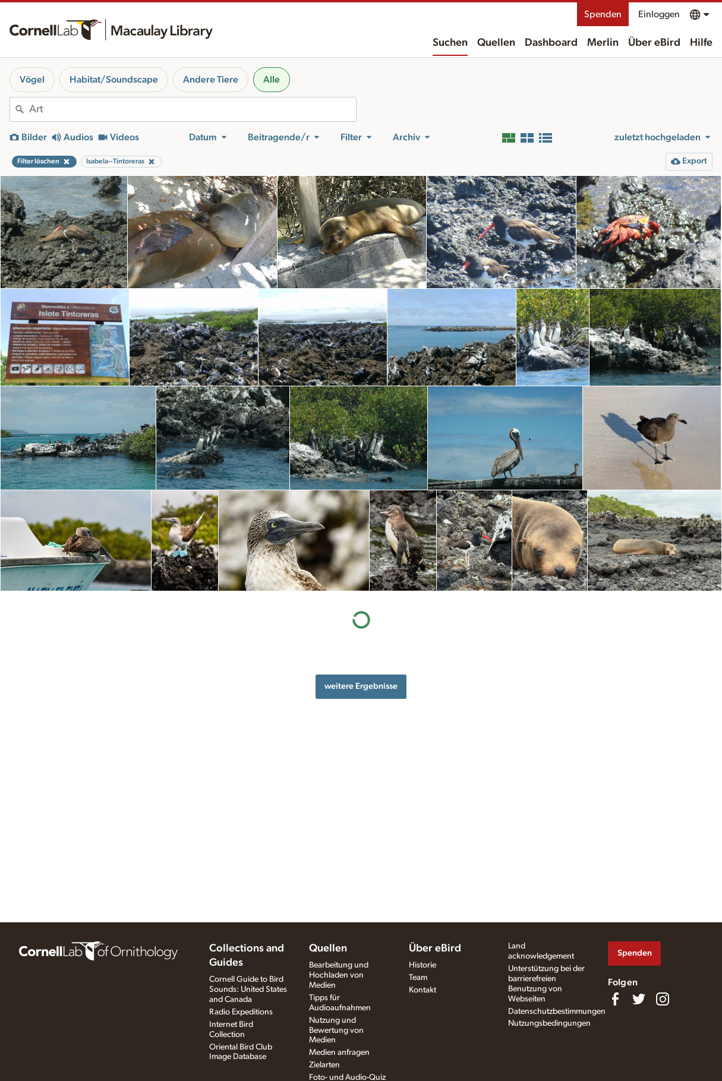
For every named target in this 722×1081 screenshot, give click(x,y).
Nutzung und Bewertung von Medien (336, 1030)
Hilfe (701, 42)
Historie (422, 965)
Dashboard (551, 42)
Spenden (603, 14)
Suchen (450, 42)
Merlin (603, 42)
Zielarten (324, 1065)
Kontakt (422, 990)
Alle (271, 79)
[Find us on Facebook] (615, 999)
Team (418, 977)
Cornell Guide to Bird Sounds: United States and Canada (248, 989)
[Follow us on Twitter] (639, 999)
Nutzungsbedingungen (549, 1023)
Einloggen (659, 14)
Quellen (496, 42)
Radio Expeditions (241, 1012)
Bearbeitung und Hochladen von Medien (338, 975)
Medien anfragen (339, 1052)
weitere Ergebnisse (361, 686)
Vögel (32, 79)
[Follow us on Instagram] (662, 999)
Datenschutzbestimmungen (557, 1011)
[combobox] (192, 109)
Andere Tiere (210, 79)
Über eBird (654, 42)
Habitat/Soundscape (114, 79)
